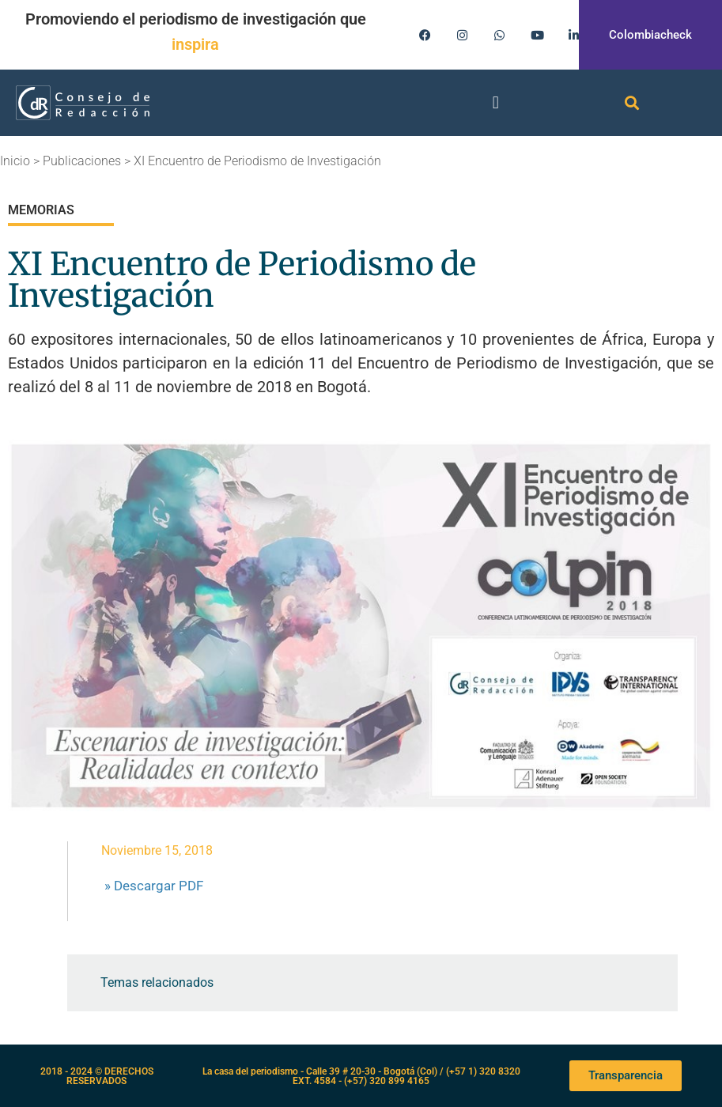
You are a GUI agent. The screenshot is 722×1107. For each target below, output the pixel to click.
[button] (495, 102)
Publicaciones (82, 160)
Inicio (15, 160)
